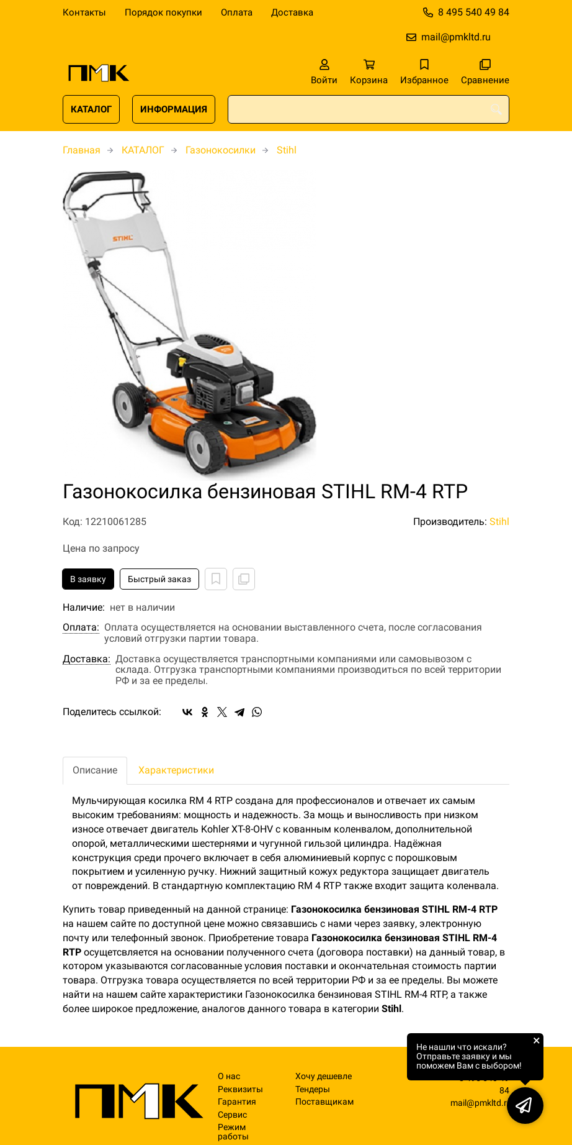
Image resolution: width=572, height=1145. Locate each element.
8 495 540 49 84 (473, 12)
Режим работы (233, 1132)
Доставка (292, 12)
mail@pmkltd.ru (456, 37)
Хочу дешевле (323, 1076)
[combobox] (368, 109)
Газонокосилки (220, 150)
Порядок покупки (163, 12)
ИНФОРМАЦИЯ (173, 109)
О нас (229, 1076)
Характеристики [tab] (176, 770)
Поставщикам (324, 1101)
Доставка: (86, 659)
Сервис (232, 1115)
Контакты (84, 12)
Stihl (287, 150)
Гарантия (237, 1101)
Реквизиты (240, 1089)
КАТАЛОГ (91, 109)
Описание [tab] (95, 770)
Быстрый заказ (159, 579)
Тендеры (312, 1089)
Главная (82, 150)
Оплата (236, 12)
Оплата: (81, 627)
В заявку (88, 579)
